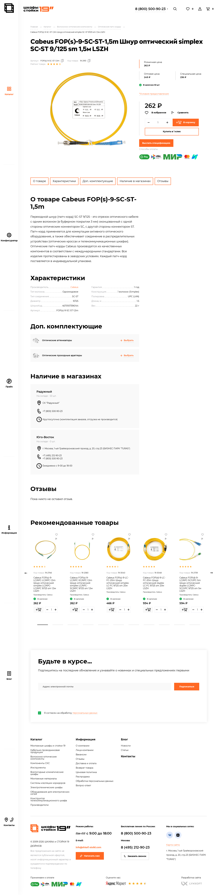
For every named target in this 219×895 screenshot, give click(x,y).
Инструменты (38, 767)
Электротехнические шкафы (46, 787)
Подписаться (186, 686)
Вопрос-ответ (83, 785)
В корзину (185, 122)
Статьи (125, 750)
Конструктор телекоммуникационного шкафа (48, 799)
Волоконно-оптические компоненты (43, 757)
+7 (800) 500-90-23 (53, 411)
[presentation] (61, 701)
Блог (9, 675)
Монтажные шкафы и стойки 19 (47, 745)
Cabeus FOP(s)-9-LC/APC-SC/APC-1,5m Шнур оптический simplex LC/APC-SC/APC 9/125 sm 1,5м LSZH (81, 584)
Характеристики (64, 181)
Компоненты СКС (40, 763)
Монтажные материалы (43, 778)
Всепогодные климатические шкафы (47, 773)
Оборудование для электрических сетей (49, 792)
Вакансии (81, 754)
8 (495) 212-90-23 (135, 847)
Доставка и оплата (86, 763)
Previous (25, 573)
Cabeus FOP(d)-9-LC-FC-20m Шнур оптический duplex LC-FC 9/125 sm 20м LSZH (154, 583)
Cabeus (74, 287)
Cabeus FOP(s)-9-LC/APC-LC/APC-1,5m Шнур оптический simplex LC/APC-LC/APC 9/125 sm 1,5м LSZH (44, 584)
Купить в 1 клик (172, 131)
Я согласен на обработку (67, 712)
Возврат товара (84, 767)
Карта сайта (173, 845)
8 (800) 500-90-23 (150, 9)
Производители (39, 805)
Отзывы (162, 181)
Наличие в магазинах (135, 181)
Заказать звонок (135, 856)
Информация (85, 739)
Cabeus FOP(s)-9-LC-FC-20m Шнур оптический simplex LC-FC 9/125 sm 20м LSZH (117, 583)
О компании (82, 745)
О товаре (39, 181)
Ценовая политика (86, 772)
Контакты (128, 756)
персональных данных (85, 713)
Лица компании (85, 750)
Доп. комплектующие (98, 181)
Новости (126, 745)
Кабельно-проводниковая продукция (45, 751)
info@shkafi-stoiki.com (88, 847)
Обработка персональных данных (94, 781)
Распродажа (83, 776)
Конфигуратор (9, 237)
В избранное (155, 113)
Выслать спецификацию (156, 143)
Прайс (9, 383)
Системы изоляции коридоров (47, 783)
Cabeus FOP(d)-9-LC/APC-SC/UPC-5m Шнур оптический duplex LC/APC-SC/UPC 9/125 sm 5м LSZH (190, 584)
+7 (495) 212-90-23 (52, 455)
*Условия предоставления (154, 93)
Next (211, 573)
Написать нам (90, 855)
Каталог (9, 91)
